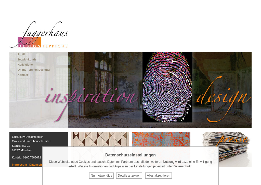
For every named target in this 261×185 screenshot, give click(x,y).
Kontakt (23, 74)
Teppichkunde (27, 59)
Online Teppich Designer (34, 69)
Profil (21, 54)
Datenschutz (37, 164)
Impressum (19, 164)
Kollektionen (26, 64)
